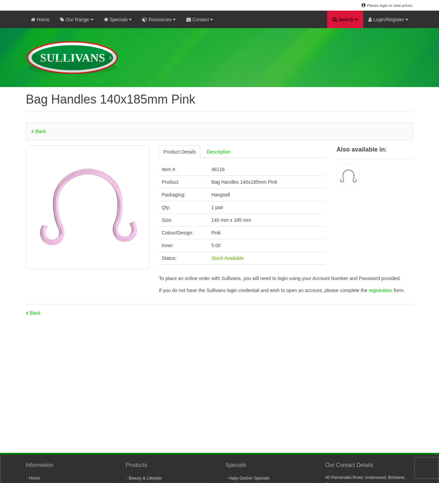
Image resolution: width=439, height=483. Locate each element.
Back (38, 131)
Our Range (76, 19)
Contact (199, 19)
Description (218, 152)
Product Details (179, 152)
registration (381, 290)
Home (40, 19)
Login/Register (388, 19)
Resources (159, 19)
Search (345, 19)
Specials (118, 19)
